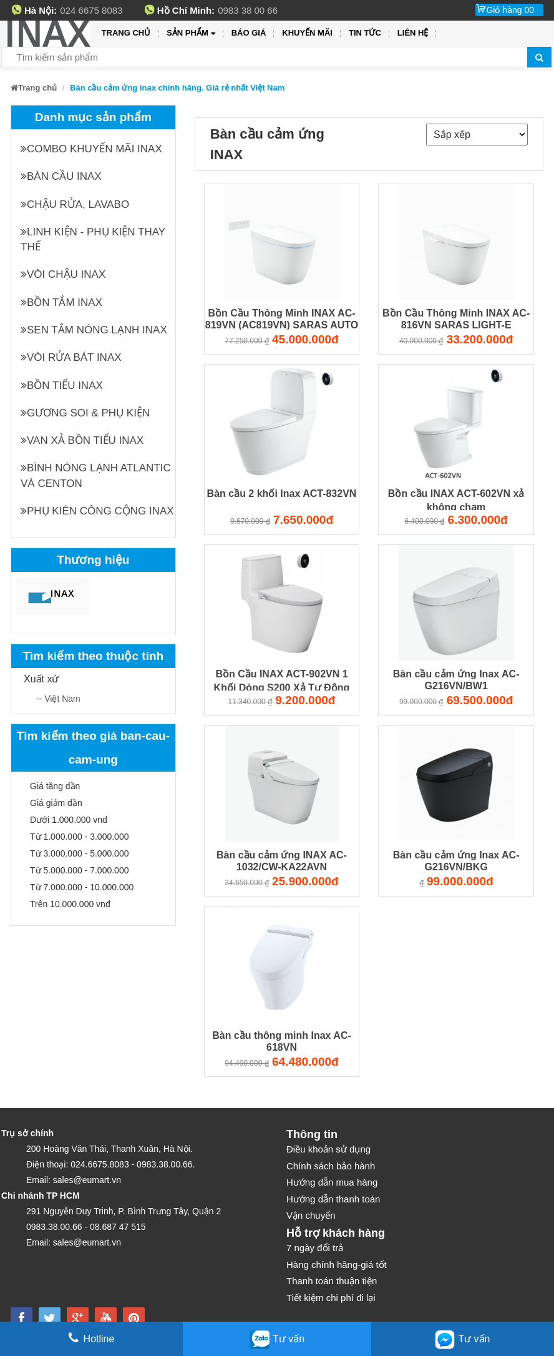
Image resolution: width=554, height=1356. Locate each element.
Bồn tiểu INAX (62, 385)
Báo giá (248, 32)
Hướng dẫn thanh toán (333, 1199)
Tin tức (365, 32)
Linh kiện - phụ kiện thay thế (93, 239)
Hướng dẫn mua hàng (331, 1182)
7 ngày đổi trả (314, 1247)
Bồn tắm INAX (61, 302)
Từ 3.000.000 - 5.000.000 (79, 853)
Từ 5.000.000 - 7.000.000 (79, 870)
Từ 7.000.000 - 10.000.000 (82, 887)
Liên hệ (413, 32)
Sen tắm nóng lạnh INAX (94, 330)
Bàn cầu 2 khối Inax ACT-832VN (282, 493)
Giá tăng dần (55, 786)
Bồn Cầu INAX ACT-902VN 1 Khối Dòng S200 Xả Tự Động (282, 680)
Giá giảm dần (56, 803)
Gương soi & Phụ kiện (85, 413)
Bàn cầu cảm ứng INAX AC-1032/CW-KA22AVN (281, 861)
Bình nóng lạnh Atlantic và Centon (96, 475)
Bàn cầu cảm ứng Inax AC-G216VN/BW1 (456, 680)
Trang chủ (126, 32)
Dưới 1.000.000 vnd (68, 820)
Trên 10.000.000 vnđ (70, 904)
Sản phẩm (191, 33)
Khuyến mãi (307, 32)
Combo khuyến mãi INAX (91, 149)
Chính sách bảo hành (330, 1166)
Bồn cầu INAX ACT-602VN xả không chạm (456, 499)
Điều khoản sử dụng (328, 1149)
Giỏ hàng (510, 10)
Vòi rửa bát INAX (71, 357)
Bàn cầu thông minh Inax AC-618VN (281, 1041)
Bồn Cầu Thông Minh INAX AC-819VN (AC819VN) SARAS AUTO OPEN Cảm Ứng (281, 319)
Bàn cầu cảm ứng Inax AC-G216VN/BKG (456, 861)
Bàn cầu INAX (61, 176)
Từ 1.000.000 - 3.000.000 (79, 837)
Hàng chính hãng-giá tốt (336, 1264)
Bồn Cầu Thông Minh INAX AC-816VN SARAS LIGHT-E (456, 319)
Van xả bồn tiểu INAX (82, 440)
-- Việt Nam (58, 699)
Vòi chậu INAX (63, 274)
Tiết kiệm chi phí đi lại (331, 1297)
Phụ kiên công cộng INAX (97, 511)
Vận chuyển (311, 1215)
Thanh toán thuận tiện (331, 1280)
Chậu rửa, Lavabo (75, 204)
